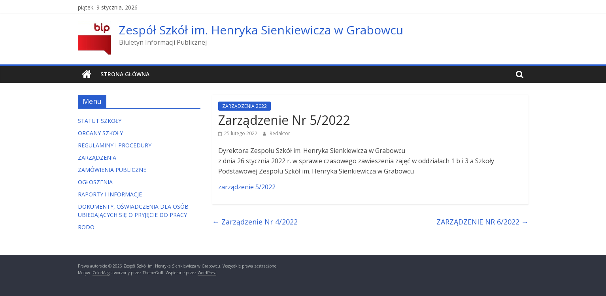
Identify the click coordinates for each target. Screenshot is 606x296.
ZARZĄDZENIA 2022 (244, 106)
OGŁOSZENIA (95, 182)
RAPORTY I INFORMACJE (110, 194)
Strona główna (124, 74)
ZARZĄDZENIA (97, 157)
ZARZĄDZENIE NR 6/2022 (482, 221)
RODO (86, 227)
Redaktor (280, 133)
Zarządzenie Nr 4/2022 (255, 221)
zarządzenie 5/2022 (247, 187)
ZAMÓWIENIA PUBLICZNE (112, 169)
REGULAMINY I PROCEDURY (114, 145)
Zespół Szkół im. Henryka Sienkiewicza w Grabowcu (261, 30)
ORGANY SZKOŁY (100, 133)
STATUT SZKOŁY (99, 120)
